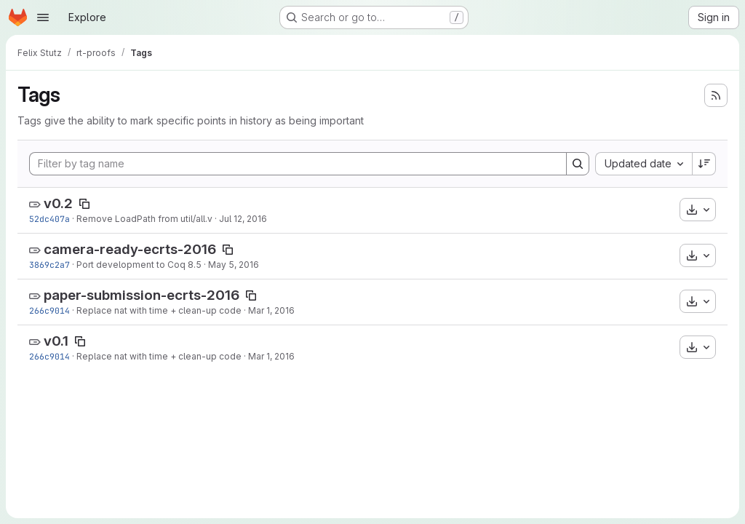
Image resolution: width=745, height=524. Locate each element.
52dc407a (49, 218)
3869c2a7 (49, 264)
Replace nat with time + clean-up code (159, 310)
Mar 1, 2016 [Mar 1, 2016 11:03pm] (271, 310)
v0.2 (58, 203)
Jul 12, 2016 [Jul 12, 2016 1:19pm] (243, 218)
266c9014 (49, 310)
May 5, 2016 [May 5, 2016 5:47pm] (233, 264)
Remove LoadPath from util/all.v (144, 218)
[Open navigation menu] (43, 17)
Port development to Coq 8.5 (139, 264)
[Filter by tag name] (298, 163)
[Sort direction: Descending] (704, 163)
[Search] (577, 163)
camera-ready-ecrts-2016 (130, 249)
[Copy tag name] (84, 204)
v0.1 (56, 341)
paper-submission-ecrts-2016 (141, 295)
